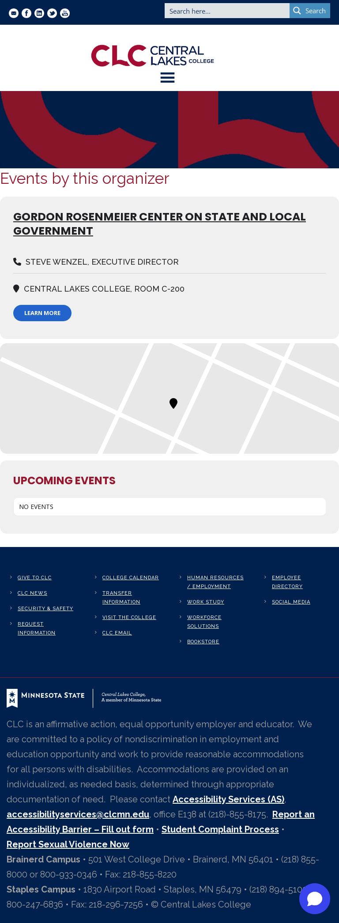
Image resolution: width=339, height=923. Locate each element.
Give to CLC (35, 578)
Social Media (291, 602)
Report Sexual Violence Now (68, 844)
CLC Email (117, 633)
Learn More (42, 313)
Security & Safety (45, 609)
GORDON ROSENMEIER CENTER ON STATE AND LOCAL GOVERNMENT (159, 224)
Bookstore (203, 642)
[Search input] (228, 11)
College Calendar (130, 578)
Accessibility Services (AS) (228, 799)
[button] (314, 898)
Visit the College (129, 617)
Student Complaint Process (220, 829)
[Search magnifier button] (310, 10)
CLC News (32, 593)
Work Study (205, 602)
